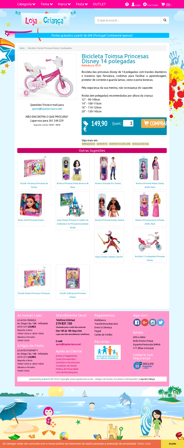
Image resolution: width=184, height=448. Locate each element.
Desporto (102, 144)
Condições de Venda (66, 365)
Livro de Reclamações (67, 372)
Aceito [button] (172, 443)
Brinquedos (88, 144)
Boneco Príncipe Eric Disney (108, 183)
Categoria (26, 4)
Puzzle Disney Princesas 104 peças (34, 293)
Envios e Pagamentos (67, 356)
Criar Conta (150, 4)
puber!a (46, 379)
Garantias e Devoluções (68, 362)
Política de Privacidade (67, 369)
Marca (64, 4)
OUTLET (99, 4)
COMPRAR (154, 123)
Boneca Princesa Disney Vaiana (109, 220)
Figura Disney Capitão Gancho (109, 257)
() (166, 4)
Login (136, 4)
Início (22, 48)
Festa (82, 4)
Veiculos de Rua (140, 144)
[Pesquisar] (165, 20)
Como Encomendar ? (66, 359)
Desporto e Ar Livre (119, 144)
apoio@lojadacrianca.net (47, 108)
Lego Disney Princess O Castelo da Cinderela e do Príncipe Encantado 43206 (73, 224)
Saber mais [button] (144, 443)
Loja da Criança (147, 379)
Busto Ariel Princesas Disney (31, 220)
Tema (47, 4)
